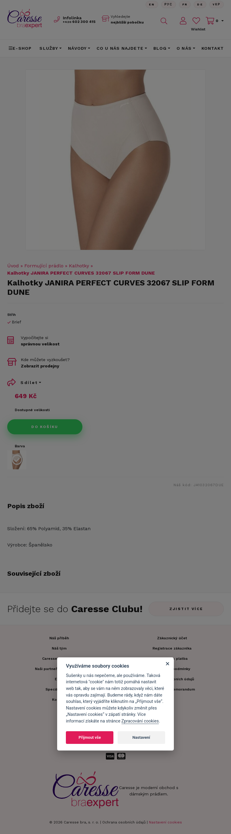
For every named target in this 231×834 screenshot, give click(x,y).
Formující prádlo (43, 266)
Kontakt (213, 48)
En (152, 4)
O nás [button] (184, 48)
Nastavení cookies (165, 822)
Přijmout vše (90, 737)
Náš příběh (59, 638)
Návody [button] (77, 48)
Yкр (216, 4)
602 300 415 (79, 22)
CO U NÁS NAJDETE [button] (120, 48)
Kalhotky (79, 266)
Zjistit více (186, 609)
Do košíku (44, 427)
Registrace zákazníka (172, 648)
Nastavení (141, 737)
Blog (160, 48)
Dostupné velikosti (32, 410)
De (200, 4)
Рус (168, 4)
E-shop (20, 48)
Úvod (13, 266)
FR (184, 4)
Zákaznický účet (172, 638)
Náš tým (59, 648)
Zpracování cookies (140, 721)
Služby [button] (48, 48)
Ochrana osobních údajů (124, 822)
